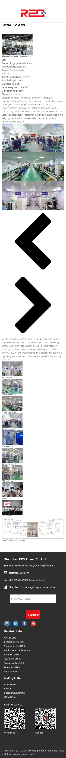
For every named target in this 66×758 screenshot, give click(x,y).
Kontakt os (10, 684)
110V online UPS (12, 659)
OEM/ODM (9, 697)
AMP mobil (28, 754)
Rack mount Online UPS (17, 650)
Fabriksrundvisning (14, 693)
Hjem (7, 25)
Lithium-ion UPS (13, 654)
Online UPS (10, 637)
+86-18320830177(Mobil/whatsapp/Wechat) (31, 565)
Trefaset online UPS (14, 646)
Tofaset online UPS (14, 663)
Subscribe (34, 614)
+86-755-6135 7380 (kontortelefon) (27, 580)
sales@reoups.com (19, 573)
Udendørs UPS (12, 667)
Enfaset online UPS (14, 642)
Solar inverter (11, 671)
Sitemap (16, 754)
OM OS (20, 25)
